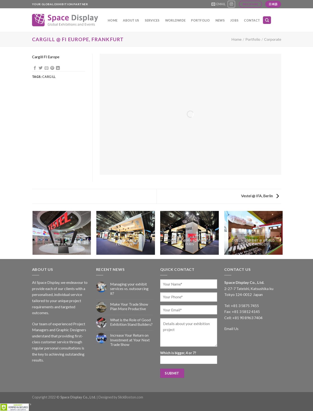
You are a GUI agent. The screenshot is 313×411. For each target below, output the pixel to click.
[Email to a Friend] (46, 68)
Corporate (272, 39)
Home (112, 20)
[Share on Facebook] (35, 68)
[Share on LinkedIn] (58, 68)
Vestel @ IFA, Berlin (260, 195)
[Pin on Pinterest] (52, 68)
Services (152, 20)
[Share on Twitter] (40, 68)
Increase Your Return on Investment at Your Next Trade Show (130, 339)
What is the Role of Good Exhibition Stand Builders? (131, 321)
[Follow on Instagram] (231, 4)
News (220, 20)
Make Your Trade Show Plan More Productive (129, 306)
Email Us (231, 328)
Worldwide (175, 20)
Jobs (234, 20)
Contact (252, 20)
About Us (131, 20)
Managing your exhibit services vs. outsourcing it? (129, 288)
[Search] (267, 20)
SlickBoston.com (130, 397)
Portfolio (200, 20)
